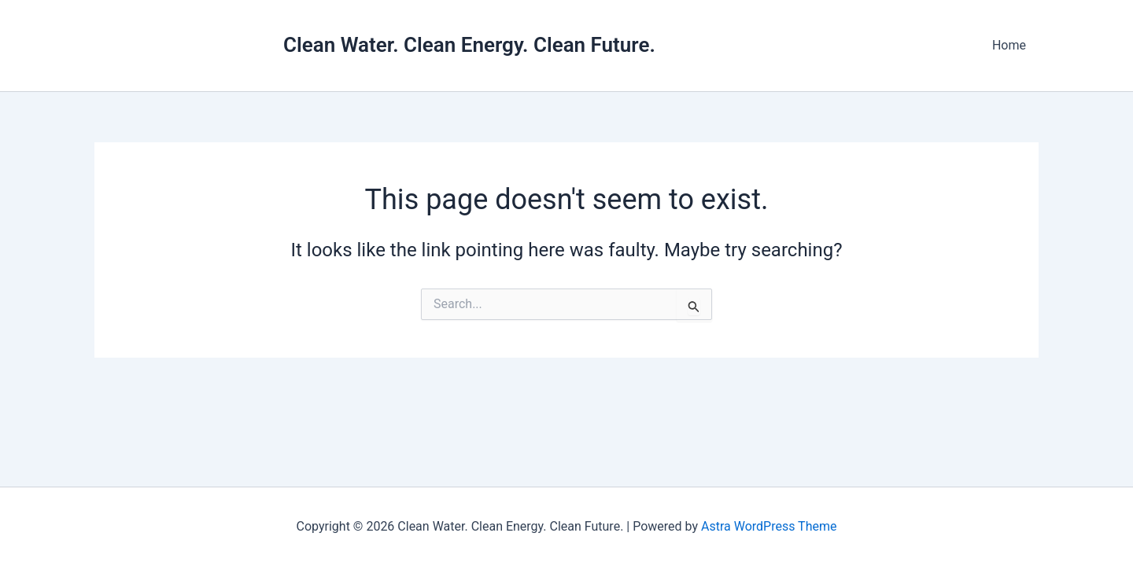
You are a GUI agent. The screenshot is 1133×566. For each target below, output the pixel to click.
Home (1009, 45)
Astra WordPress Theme (768, 526)
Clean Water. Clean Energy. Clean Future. (469, 45)
